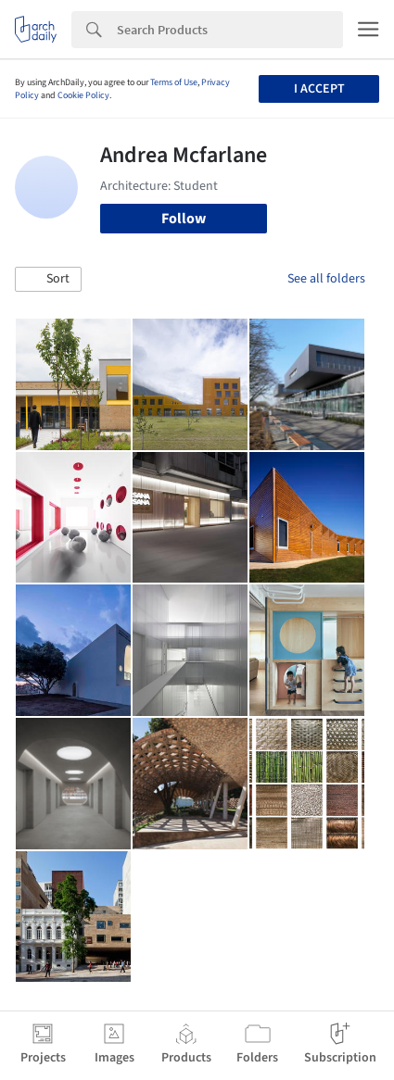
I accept (319, 89)
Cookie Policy (83, 95)
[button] (48, 280)
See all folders (326, 279)
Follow (183, 218)
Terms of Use (173, 82)
